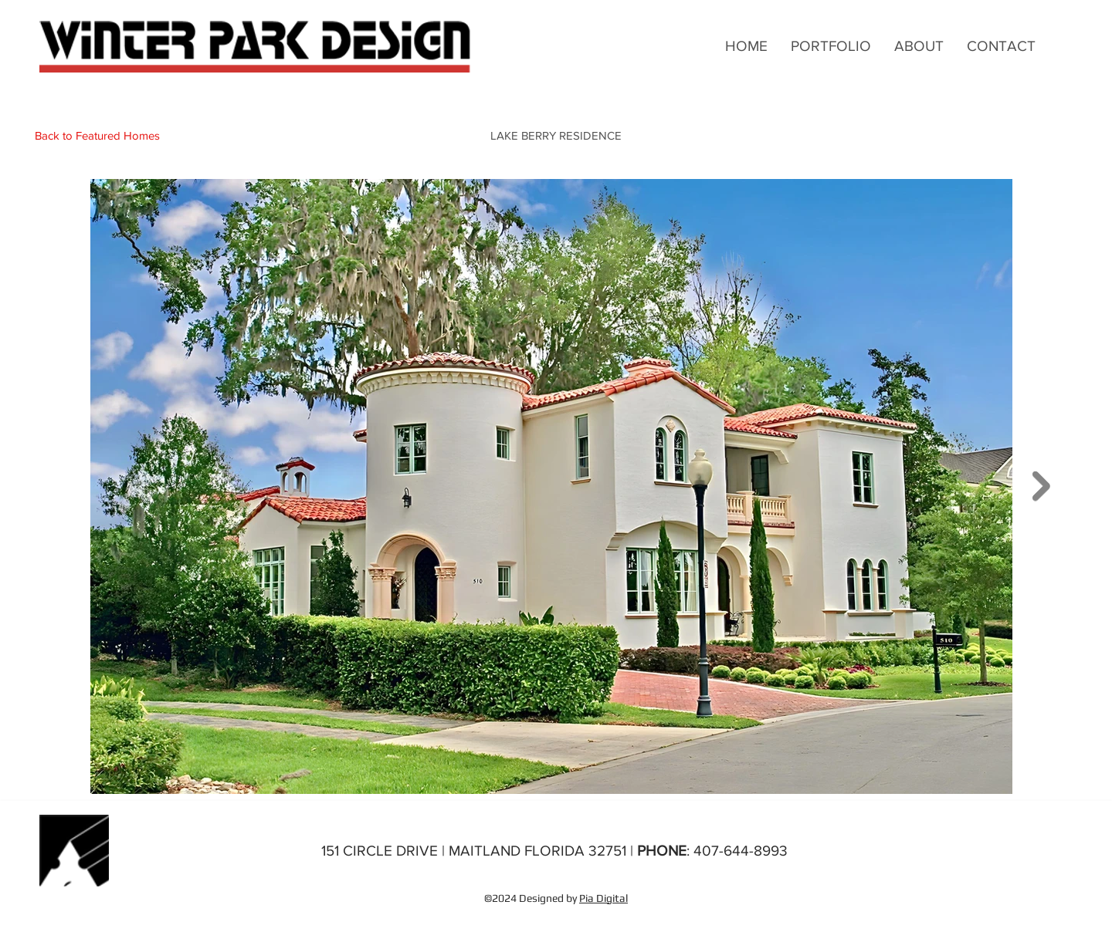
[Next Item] (1041, 486)
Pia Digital (603, 898)
